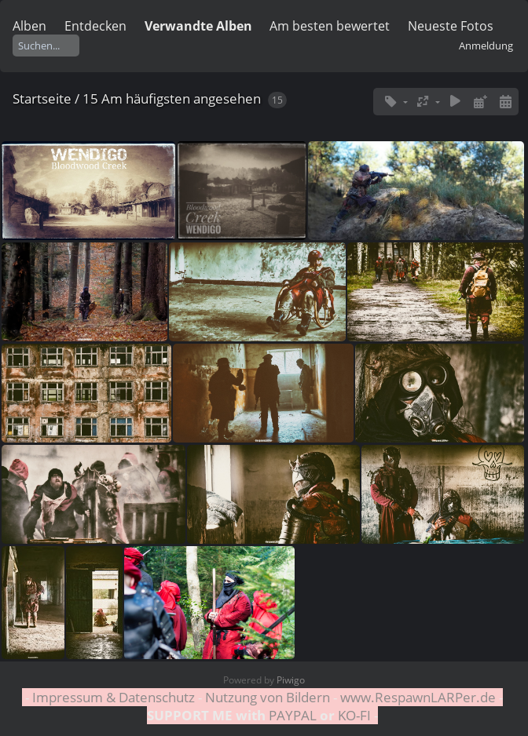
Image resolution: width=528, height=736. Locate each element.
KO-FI (354, 715)
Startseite (42, 98)
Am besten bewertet (330, 26)
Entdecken (95, 26)
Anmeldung (486, 45)
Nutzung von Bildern (267, 697)
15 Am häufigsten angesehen (171, 98)
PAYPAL (293, 715)
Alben (29, 26)
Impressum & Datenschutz (113, 697)
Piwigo (291, 680)
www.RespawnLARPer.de (418, 697)
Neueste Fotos (450, 26)
